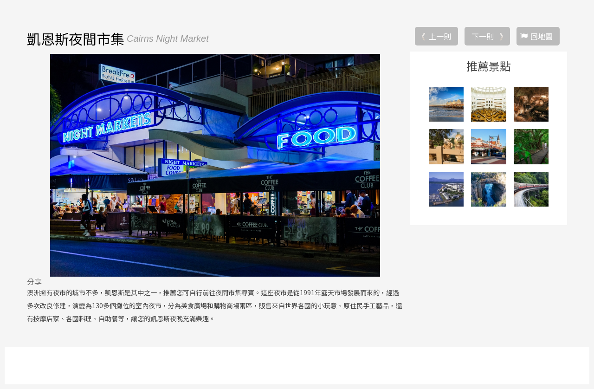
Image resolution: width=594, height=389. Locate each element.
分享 (34, 281)
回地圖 (541, 36)
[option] (215, 165)
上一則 (440, 36)
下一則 (482, 36)
